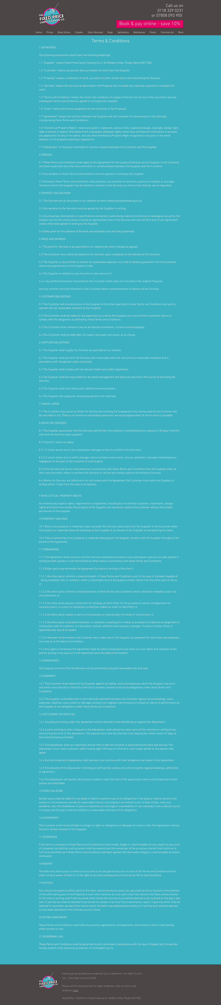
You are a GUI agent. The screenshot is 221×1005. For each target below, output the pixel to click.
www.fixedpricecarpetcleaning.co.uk (121, 201)
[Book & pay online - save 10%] (149, 24)
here (75, 990)
